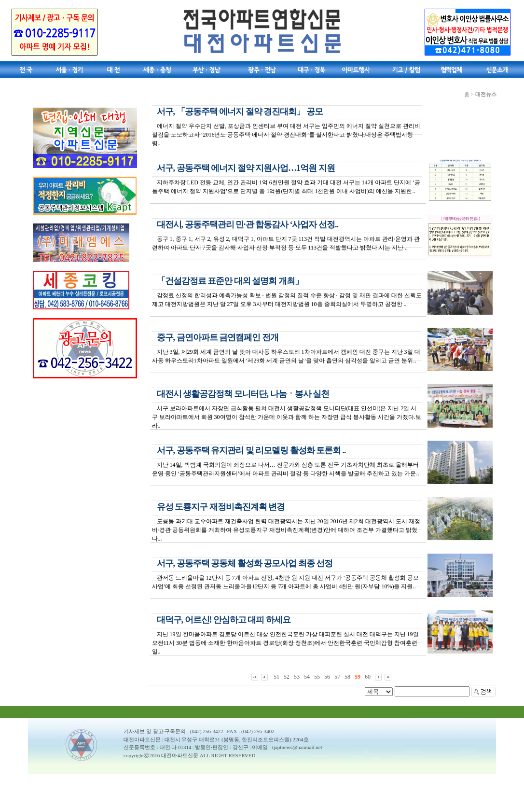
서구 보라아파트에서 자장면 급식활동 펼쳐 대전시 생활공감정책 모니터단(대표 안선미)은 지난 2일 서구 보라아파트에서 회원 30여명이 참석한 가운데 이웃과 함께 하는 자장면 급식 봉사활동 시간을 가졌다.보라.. (286, 417)
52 (287, 676)
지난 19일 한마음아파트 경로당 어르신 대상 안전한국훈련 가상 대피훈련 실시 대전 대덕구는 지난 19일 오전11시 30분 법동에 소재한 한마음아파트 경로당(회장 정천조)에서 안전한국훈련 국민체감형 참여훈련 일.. (285, 643)
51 (276, 676)
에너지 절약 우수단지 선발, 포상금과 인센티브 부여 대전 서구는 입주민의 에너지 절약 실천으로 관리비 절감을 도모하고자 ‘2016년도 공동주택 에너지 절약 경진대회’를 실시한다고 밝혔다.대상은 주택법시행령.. (286, 135)
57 (337, 676)
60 (368, 676)
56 (327, 676)
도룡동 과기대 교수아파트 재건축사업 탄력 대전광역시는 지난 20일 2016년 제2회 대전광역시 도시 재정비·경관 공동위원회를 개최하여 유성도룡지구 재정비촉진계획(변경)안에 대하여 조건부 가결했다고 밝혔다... (286, 530)
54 (307, 676)
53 (297, 676)
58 (347, 676)
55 (317, 676)
